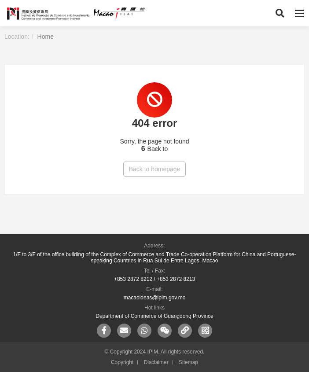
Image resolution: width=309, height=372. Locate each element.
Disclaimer (156, 362)
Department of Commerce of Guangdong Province (154, 316)
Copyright (122, 362)
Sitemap (188, 362)
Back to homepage (154, 169)
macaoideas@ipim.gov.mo (155, 298)
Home (45, 36)
